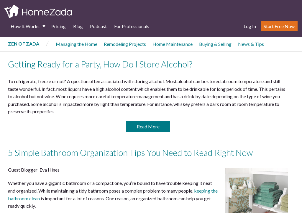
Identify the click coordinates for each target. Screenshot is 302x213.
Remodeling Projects (125, 44)
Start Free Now (279, 26)
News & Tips (251, 44)
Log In (250, 26)
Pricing (58, 26)
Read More (148, 126)
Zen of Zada (23, 43)
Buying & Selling (215, 44)
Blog (78, 26)
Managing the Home (76, 44)
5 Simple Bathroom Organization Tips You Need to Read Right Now (130, 153)
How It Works (25, 26)
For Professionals (131, 26)
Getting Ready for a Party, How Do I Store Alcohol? (100, 64)
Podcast (98, 26)
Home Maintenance (172, 44)
